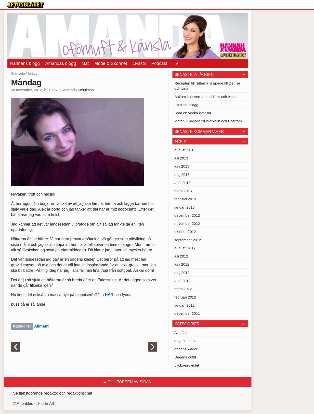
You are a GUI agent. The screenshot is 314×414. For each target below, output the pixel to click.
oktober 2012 (185, 231)
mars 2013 (183, 191)
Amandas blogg (60, 63)
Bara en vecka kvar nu (192, 113)
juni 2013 (181, 166)
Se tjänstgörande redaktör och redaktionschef (52, 393)
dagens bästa (185, 341)
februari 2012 (185, 297)
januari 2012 (184, 305)
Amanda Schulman (78, 90)
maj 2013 (182, 174)
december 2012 (187, 215)
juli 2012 (181, 256)
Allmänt (41, 326)
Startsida (18, 73)
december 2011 (187, 313)
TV (175, 63)
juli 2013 (181, 158)
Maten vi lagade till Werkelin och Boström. (208, 121)
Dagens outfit (185, 357)
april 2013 (182, 183)
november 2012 (187, 223)
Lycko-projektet (186, 365)
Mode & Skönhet (110, 63)
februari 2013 (185, 199)
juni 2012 (181, 264)
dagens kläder (185, 349)
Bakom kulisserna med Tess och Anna (205, 97)
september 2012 (187, 240)
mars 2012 (183, 289)
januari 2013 (184, 207)
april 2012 (182, 281)
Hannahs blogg (25, 63)
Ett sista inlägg (186, 105)
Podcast (159, 63)
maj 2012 (182, 273)
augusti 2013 (185, 150)
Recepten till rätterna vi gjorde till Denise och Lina (207, 85)
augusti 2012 (185, 248)
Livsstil (139, 63)
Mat (85, 63)
